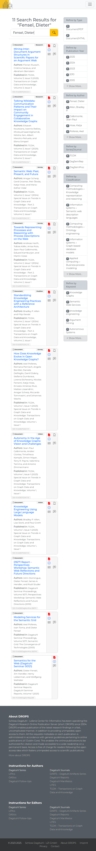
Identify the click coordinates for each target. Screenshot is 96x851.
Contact (55, 846)
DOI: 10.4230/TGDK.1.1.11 (21, 429)
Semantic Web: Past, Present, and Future (26, 173)
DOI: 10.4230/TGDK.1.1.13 (21, 497)
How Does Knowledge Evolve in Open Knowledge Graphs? (27, 356)
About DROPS (68, 843)
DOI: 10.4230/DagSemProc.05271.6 (25, 651)
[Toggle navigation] (90, 4)
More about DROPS (19, 755)
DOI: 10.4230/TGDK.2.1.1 (21, 286)
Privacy (43, 846)
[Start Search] (54, 32)
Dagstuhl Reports (59, 777)
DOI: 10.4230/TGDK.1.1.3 (21, 553)
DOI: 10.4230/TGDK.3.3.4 (21, 92)
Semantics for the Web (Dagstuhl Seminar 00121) (25, 663)
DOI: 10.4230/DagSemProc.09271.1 (25, 608)
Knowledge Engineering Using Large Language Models (25, 511)
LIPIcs (12, 774)
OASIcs (12, 777)
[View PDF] (49, 46)
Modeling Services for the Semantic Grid (27, 619)
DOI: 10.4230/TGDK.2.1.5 (21, 344)
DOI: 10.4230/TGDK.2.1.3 (21, 218)
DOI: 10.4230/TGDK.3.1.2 (21, 162)
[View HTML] (54, 46)
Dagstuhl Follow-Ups (20, 781)
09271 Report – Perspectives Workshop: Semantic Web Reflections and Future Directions (27, 568)
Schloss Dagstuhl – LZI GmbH (41, 843)
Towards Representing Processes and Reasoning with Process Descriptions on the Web (28, 233)
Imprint (84, 843)
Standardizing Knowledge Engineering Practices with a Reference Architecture (27, 301)
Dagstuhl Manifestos (61, 781)
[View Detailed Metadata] (49, 50)
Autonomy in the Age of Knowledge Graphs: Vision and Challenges (27, 441)
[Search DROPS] (30, 32)
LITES (53, 785)
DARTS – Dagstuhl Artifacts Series (68, 774)
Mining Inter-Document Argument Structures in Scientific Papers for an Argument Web (27, 55)
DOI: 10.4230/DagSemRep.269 (23, 698)
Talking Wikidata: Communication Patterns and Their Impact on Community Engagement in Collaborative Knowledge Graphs (25, 111)
